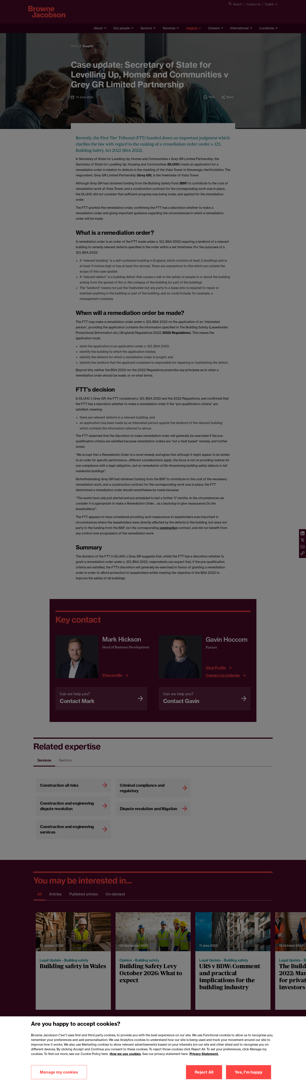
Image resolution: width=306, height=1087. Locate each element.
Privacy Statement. (204, 1057)
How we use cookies (125, 1057)
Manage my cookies (59, 1075)
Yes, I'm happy (248, 1075)
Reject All (204, 1075)
